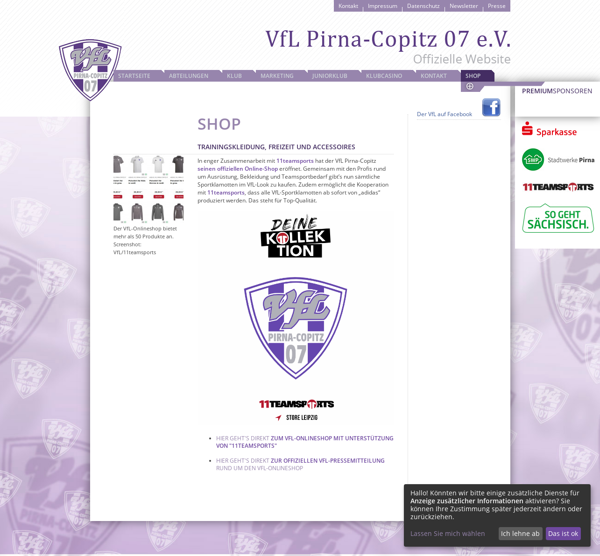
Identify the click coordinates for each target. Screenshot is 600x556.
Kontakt (348, 6)
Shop (473, 76)
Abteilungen (188, 76)
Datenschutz (423, 6)
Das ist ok (563, 533)
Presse (497, 6)
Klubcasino (384, 76)
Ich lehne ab (520, 533)
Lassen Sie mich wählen (447, 533)
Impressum (382, 6)
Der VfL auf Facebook (444, 114)
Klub (234, 76)
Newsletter (464, 6)
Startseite (134, 76)
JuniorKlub (329, 76)
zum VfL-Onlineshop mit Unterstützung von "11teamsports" (305, 442)
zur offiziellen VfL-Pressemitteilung (328, 461)
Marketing (277, 76)
